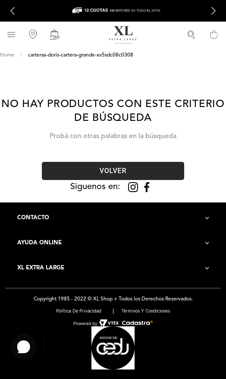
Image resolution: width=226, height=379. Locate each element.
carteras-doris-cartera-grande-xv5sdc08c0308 (80, 55)
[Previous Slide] (12, 10)
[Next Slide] (213, 10)
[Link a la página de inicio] (7, 55)
